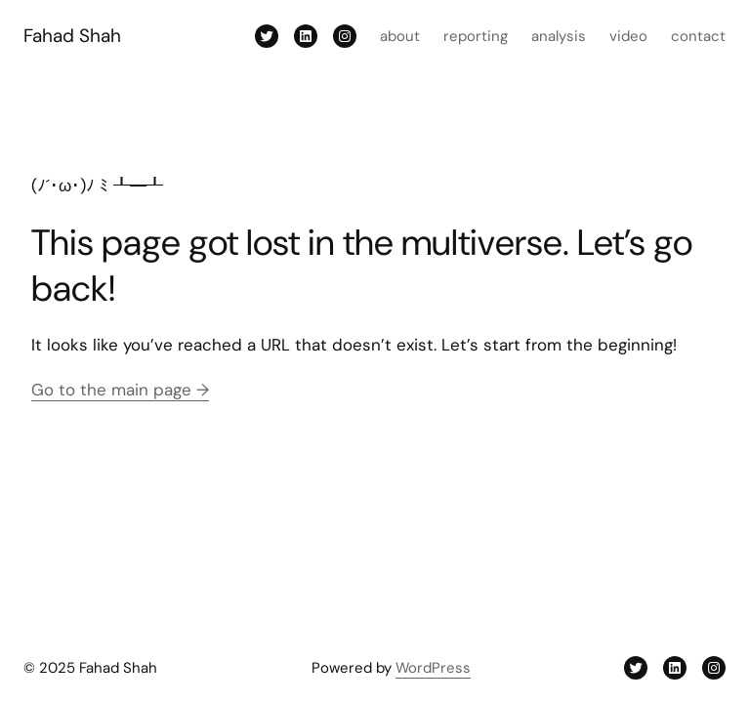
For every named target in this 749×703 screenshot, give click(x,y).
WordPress (433, 668)
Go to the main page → (120, 389)
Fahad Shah (72, 35)
